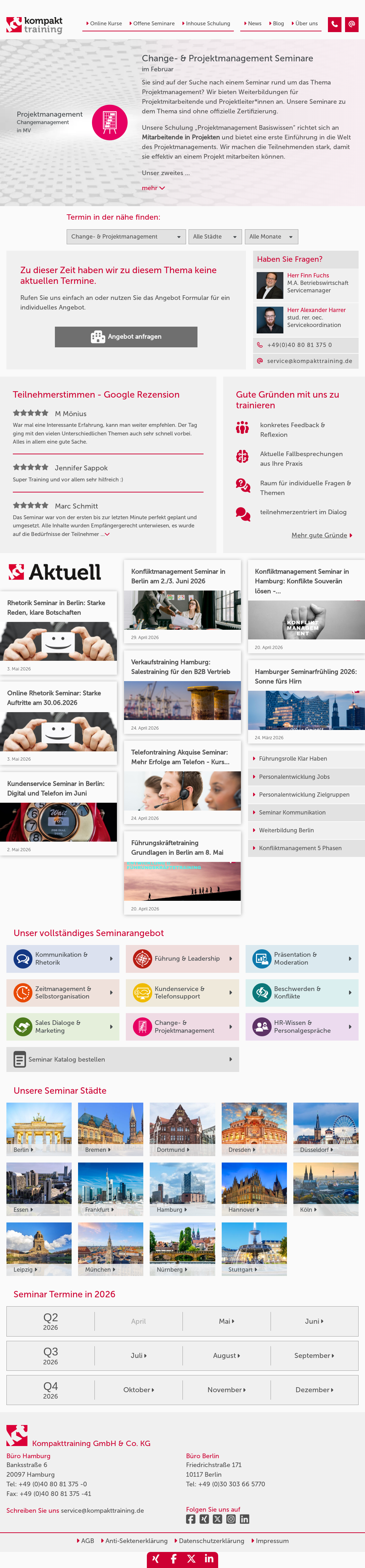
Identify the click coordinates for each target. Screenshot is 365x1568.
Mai (226, 1321)
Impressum (270, 1541)
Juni (314, 1321)
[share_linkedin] (209, 1560)
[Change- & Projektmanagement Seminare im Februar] (334, 24)
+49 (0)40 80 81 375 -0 (53, 1484)
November (226, 1389)
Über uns (304, 23)
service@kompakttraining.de (102, 1511)
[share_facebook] (173, 1560)
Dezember (314, 1389)
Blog (276, 23)
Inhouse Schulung (206, 23)
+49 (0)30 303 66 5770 (231, 1484)
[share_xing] (156, 1560)
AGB (85, 1541)
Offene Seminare (152, 23)
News (253, 23)
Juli (138, 1355)
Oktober (138, 1389)
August (226, 1355)
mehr (153, 188)
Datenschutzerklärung (209, 1541)
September (314, 1355)
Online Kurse (104, 23)
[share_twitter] (191, 1560)
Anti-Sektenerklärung (134, 1541)
